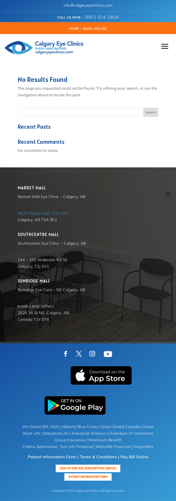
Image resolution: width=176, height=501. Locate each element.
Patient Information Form (88, 477)
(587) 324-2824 (102, 17)
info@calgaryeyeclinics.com (88, 5)
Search (151, 112)
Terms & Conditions (98, 456)
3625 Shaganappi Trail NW (43, 213)
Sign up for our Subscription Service (88, 468)
